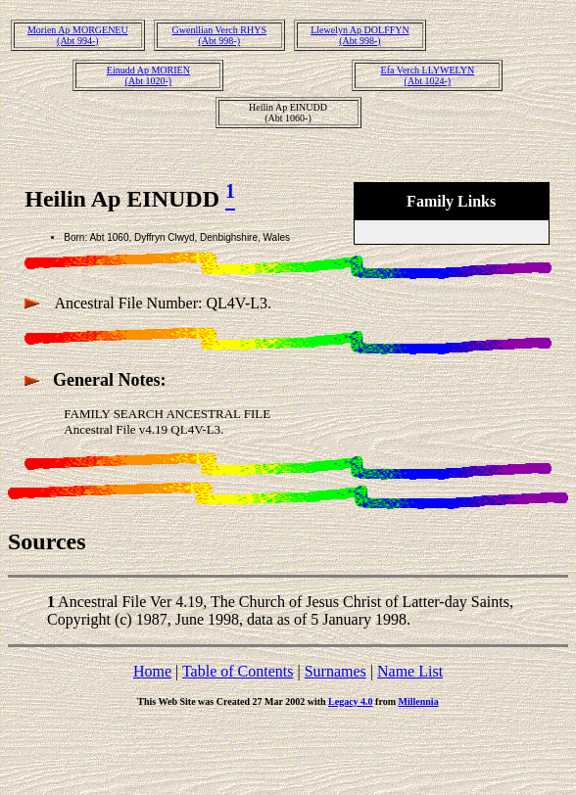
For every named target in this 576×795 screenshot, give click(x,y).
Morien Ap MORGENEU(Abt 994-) (77, 35)
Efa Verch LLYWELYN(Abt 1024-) (428, 75)
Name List (410, 671)
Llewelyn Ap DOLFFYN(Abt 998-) (360, 35)
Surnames (335, 671)
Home (152, 671)
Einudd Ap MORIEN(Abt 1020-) (148, 75)
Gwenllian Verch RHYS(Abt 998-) (219, 35)
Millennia (419, 701)
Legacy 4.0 (350, 701)
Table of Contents (238, 671)
